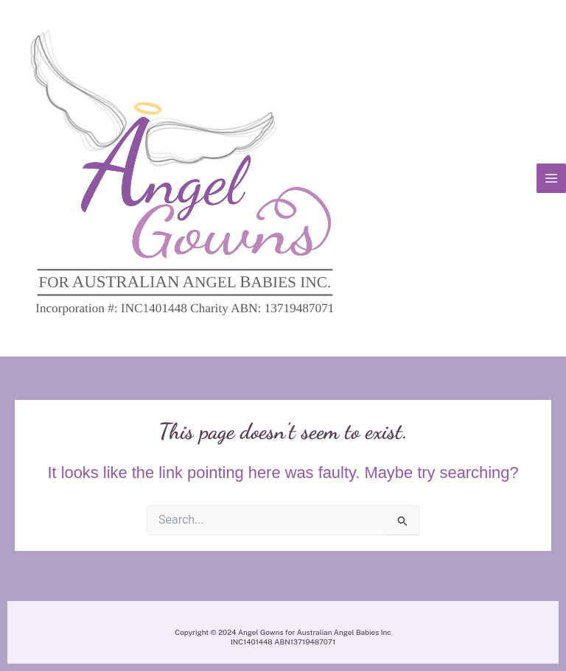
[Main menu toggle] (551, 178)
